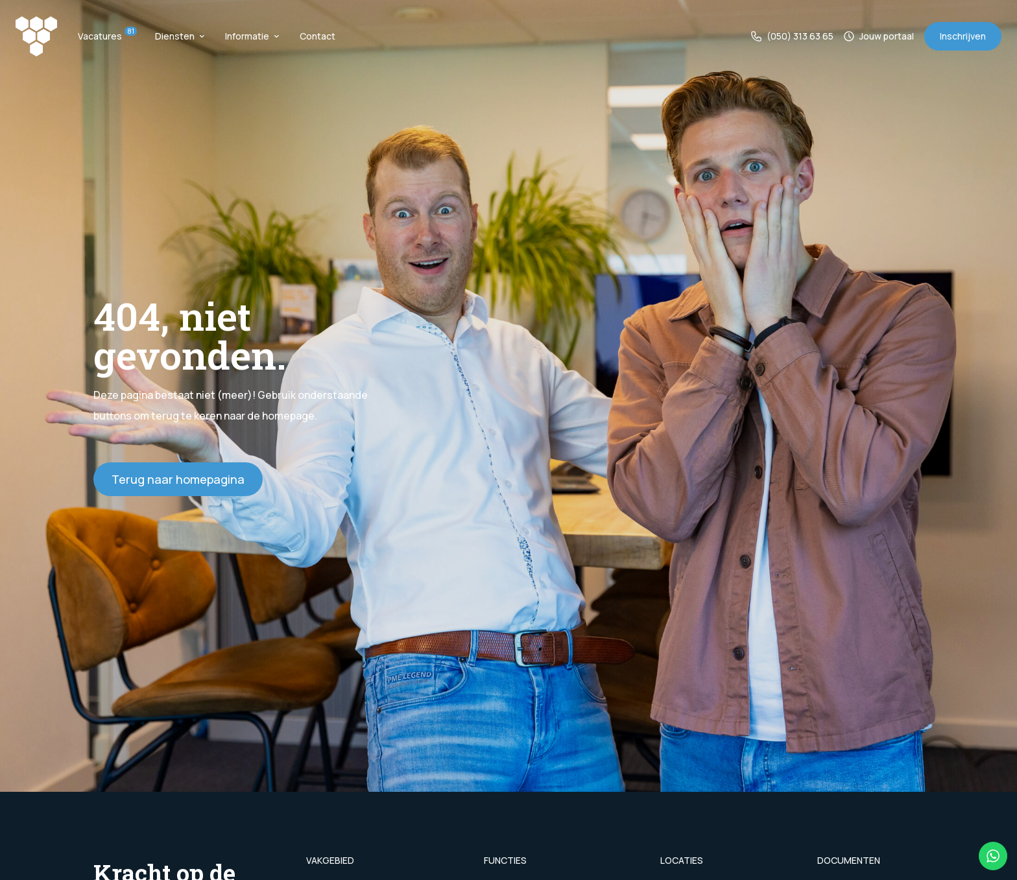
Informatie (252, 36)
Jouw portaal (879, 36)
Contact (317, 36)
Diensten (179, 36)
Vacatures (106, 36)
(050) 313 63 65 (792, 36)
